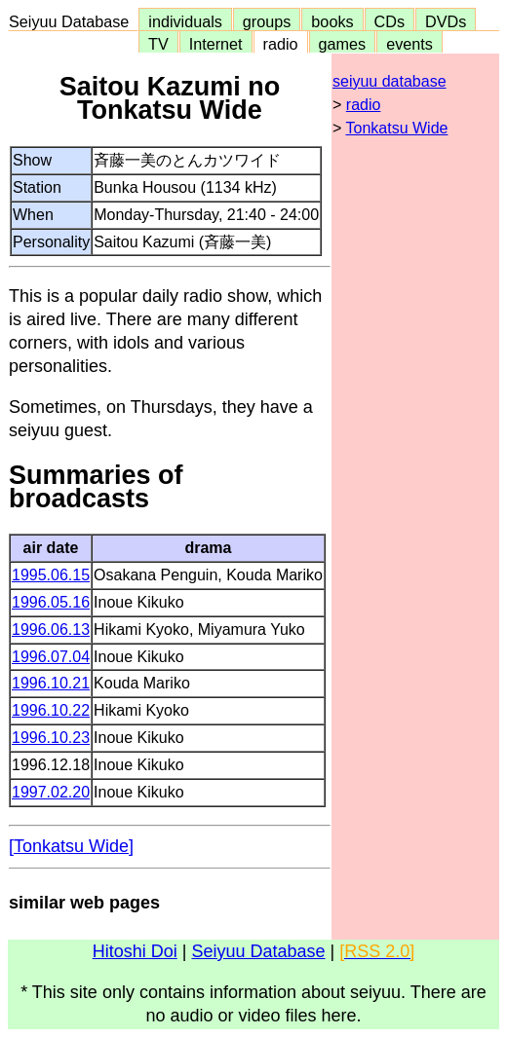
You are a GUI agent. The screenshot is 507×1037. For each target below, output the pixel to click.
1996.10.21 (51, 683)
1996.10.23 (51, 737)
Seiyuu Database (73, 21)
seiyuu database (389, 81)
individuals (185, 21)
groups (267, 21)
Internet (216, 44)
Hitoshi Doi (135, 951)
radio (280, 44)
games (342, 44)
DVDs (445, 21)
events (409, 44)
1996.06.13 (51, 629)
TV (157, 44)
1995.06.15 (51, 575)
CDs (389, 21)
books (332, 21)
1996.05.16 (51, 602)
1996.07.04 (51, 656)
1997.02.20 (51, 792)
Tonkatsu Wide (397, 128)
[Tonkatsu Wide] (71, 846)
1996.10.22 (51, 710)
